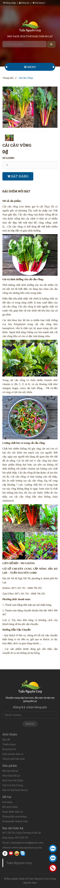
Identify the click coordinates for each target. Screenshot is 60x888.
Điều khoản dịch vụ (13, 753)
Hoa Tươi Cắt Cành (12, 780)
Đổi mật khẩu (10, 806)
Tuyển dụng (8, 744)
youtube (10, 853)
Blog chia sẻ (9, 749)
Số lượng (8, 157)
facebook (5, 853)
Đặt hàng (17, 176)
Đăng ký (24, 2)
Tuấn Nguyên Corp (19, 863)
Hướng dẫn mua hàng (14, 816)
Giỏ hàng (7, 802)
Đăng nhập (9, 2)
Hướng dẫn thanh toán (15, 821)
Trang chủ (7, 77)
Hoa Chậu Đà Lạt (11, 775)
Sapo (34, 882)
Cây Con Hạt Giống (12, 785)
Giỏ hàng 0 (38, 2)
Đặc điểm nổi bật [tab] (16, 191)
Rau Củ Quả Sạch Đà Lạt (15, 790)
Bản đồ (6, 739)
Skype (22, 853)
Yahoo (16, 853)
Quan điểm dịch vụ (12, 811)
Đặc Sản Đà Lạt (10, 770)
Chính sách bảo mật (13, 758)
